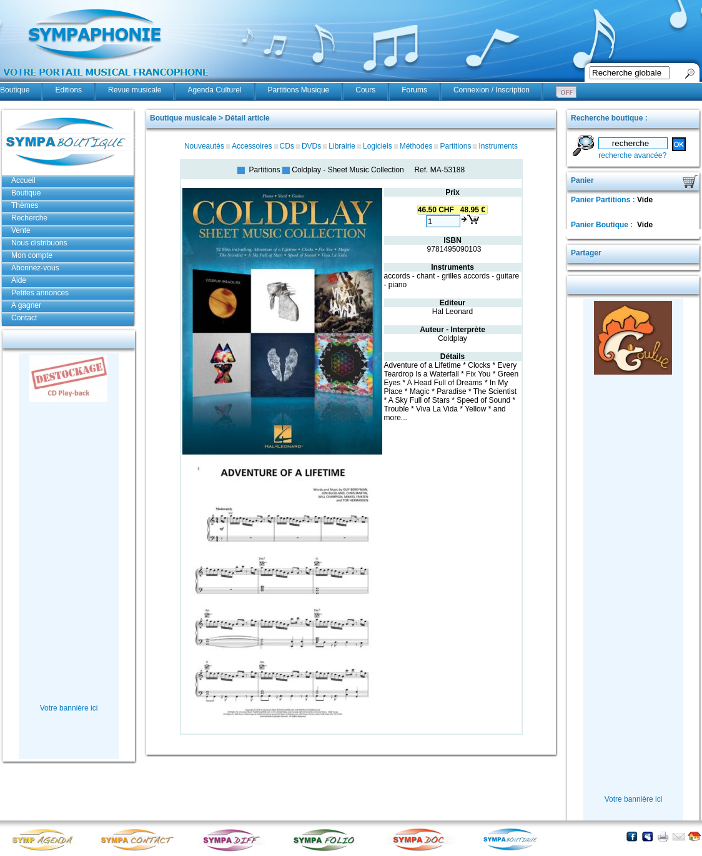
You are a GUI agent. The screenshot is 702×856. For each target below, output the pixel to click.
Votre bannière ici (69, 708)
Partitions (455, 146)
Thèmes (24, 205)
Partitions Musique (299, 90)
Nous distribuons (39, 243)
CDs (287, 146)
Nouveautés (204, 146)
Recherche (29, 218)
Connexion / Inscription (491, 90)
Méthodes (416, 146)
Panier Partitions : (604, 199)
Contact (24, 317)
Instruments (498, 146)
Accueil (23, 180)
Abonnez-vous (35, 267)
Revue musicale (134, 90)
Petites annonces (40, 292)
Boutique (14, 90)
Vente (21, 230)
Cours (365, 90)
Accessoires (252, 146)
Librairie (342, 146)
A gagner (26, 305)
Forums (414, 90)
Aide (18, 280)
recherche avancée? (632, 155)
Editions (68, 90)
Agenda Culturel (214, 90)
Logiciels (377, 146)
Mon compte (31, 255)
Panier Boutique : (603, 224)
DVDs (311, 146)
